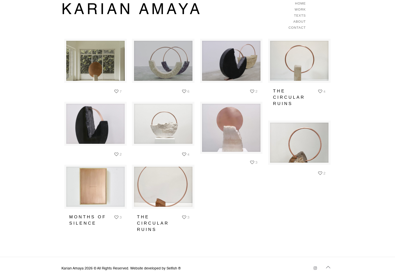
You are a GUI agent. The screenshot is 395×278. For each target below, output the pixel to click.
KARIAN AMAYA (131, 10)
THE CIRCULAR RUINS (289, 97)
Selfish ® (174, 268)
